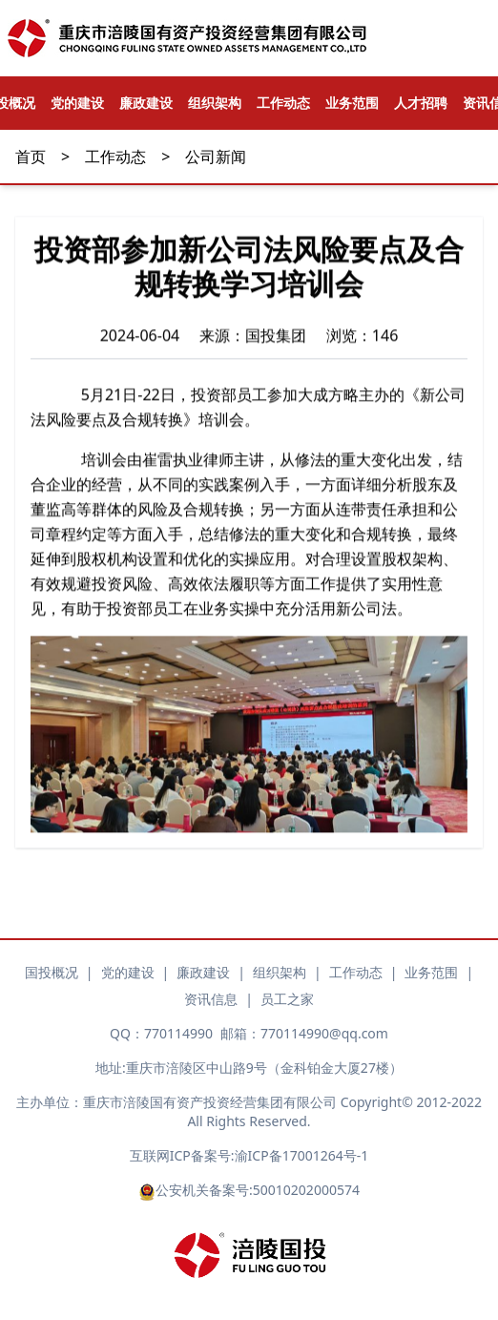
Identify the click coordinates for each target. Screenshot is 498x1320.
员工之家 (287, 999)
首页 (30, 156)
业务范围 (352, 103)
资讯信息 (211, 999)
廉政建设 (146, 103)
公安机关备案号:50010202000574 (249, 1190)
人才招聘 (420, 103)
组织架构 (214, 103)
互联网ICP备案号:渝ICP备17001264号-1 (249, 1155)
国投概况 (51, 972)
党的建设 (77, 103)
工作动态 (283, 103)
